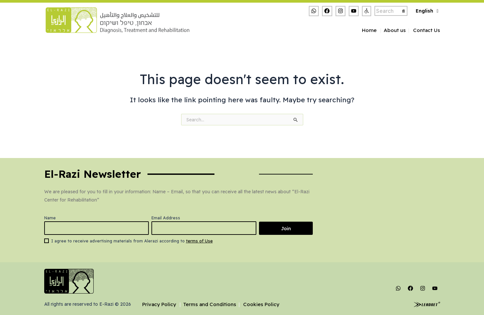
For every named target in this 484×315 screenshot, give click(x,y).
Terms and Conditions (210, 304)
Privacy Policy (159, 304)
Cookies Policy (262, 304)
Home (369, 30)
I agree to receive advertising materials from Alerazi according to (132, 240)
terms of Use (199, 240)
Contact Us (426, 30)
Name (50, 217)
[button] (366, 11)
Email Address (162, 217)
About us (395, 30)
